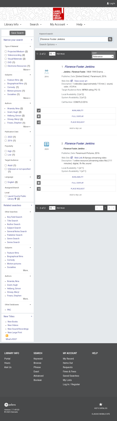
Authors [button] (8, 103)
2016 (10, 140)
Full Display (60, 116)
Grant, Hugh (12, 112)
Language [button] (9, 177)
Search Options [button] (48, 44)
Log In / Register (71, 384)
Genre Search (13, 239)
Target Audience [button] (11, 160)
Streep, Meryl (13, 119)
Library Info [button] (12, 24)
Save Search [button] (17, 33)
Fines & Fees (69, 371)
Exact (36, 371)
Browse (37, 363)
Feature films (13, 80)
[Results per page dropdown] (52, 54)
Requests (68, 367)
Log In (112, 3)
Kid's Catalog (100, 406)
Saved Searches (71, 375)
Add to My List (76, 128)
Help (95, 353)
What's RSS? (11, 339)
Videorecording (15, 55)
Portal (7, 358)
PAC (9, 310)
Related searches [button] (12, 205)
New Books (13, 322)
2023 (10, 137)
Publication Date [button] (11, 132)
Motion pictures (14, 91)
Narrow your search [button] (13, 40)
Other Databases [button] (12, 305)
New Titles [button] (9, 316)
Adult (10, 165)
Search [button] (35, 24)
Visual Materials (15, 59)
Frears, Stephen (14, 123)
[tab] (17, 39)
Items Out (68, 363)
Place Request (60, 122)
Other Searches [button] (11, 212)
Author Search (13, 224)
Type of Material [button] (11, 46)
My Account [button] (59, 24)
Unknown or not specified (19, 169)
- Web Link (76, 158)
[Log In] (108, 3)
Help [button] (80, 24)
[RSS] (7, 335)
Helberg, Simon (14, 115)
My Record (68, 358)
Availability (60, 110)
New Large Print (15, 332)
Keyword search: (46, 34)
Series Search (13, 242)
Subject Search (14, 228)
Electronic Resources (17, 66)
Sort (94, 53)
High (10, 151)
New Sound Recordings (18, 329)
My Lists (67, 380)
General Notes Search (17, 231)
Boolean (38, 380)
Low (10, 155)
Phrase (37, 367)
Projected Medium (16, 51)
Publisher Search (14, 235)
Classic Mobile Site (101, 414)
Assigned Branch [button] (12, 188)
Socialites (11, 94)
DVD (10, 62)
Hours (7, 363)
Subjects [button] (8, 75)
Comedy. (11, 87)
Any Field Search (14, 217)
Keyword (38, 358)
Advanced (38, 375)
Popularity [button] (9, 146)
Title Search (12, 221)
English (11, 182)
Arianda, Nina (13, 108)
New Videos (13, 325)
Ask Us (7, 367)
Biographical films (15, 84)
